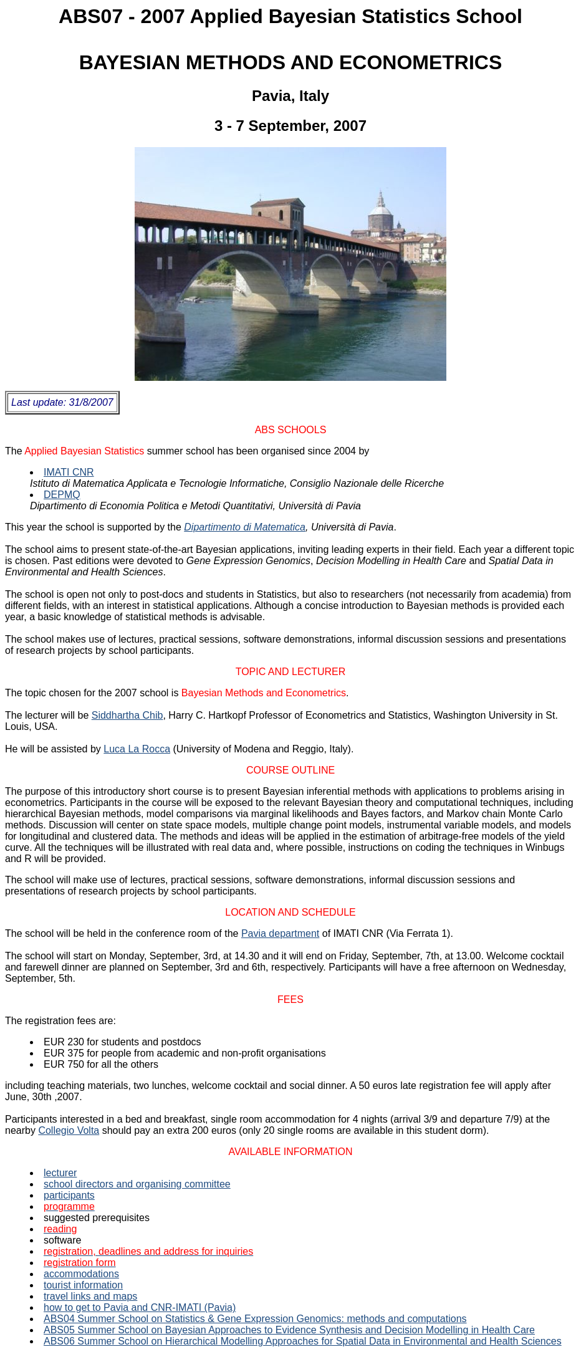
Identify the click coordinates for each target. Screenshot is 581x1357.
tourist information (83, 1285)
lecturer (60, 1173)
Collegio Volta (68, 1130)
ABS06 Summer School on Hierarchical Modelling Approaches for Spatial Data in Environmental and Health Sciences (303, 1341)
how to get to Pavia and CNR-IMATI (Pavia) (140, 1307)
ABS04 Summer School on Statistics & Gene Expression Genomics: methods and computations (255, 1318)
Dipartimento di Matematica (244, 527)
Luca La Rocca (136, 749)
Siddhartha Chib (127, 715)
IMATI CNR (69, 472)
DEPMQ (62, 494)
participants (69, 1195)
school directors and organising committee (137, 1184)
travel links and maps (90, 1296)
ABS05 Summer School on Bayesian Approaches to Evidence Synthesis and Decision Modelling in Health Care (289, 1330)
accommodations (81, 1273)
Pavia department (280, 933)
